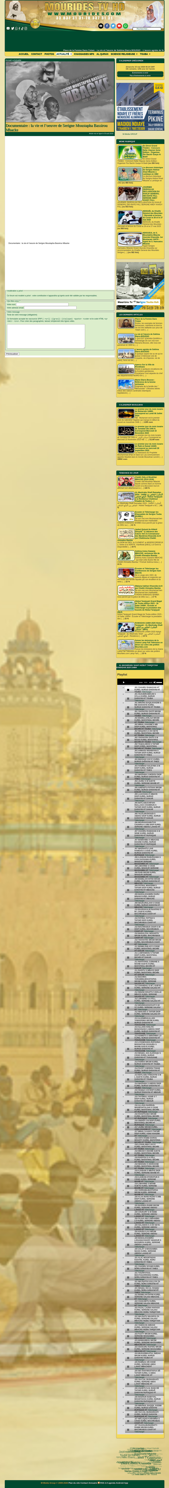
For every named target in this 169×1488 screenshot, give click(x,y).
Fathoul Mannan (152, 1452)
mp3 (139, 1462)
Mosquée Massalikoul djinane (144, 1472)
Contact (36, 54)
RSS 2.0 (103, 1483)
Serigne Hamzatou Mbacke (144, 1475)
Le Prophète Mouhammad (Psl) (135, 1461)
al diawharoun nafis (148, 1448)
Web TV (130, 1450)
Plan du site (75, 1483)
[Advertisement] (84, 40)
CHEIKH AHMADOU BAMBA (142, 1470)
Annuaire (92, 1483)
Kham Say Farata (140, 1465)
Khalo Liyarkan (136, 1451)
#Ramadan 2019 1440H (154, 1457)
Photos (49, 54)
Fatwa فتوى (138, 1449)
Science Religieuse (124, 54)
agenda (112, 1483)
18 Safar (142, 1452)
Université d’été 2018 (130, 1463)
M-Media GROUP (130, 134)
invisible (143, 1463)
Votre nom (11, 304)
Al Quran (102, 54)
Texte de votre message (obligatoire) (22, 315)
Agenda (136, 1468)
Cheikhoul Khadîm (137, 1458)
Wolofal (122, 1463)
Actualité (64, 54)
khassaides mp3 (84, 54)
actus (142, 1467)
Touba (145, 54)
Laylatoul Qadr (152, 1469)
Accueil (24, 54)
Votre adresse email (15, 308)
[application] (140, 682)
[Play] (124, 682)
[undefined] (128, 690)
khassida (124, 1468)
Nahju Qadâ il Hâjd (123, 1461)
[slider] (145, 682)
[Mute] (155, 682)
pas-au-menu (150, 1459)
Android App (122, 1483)
